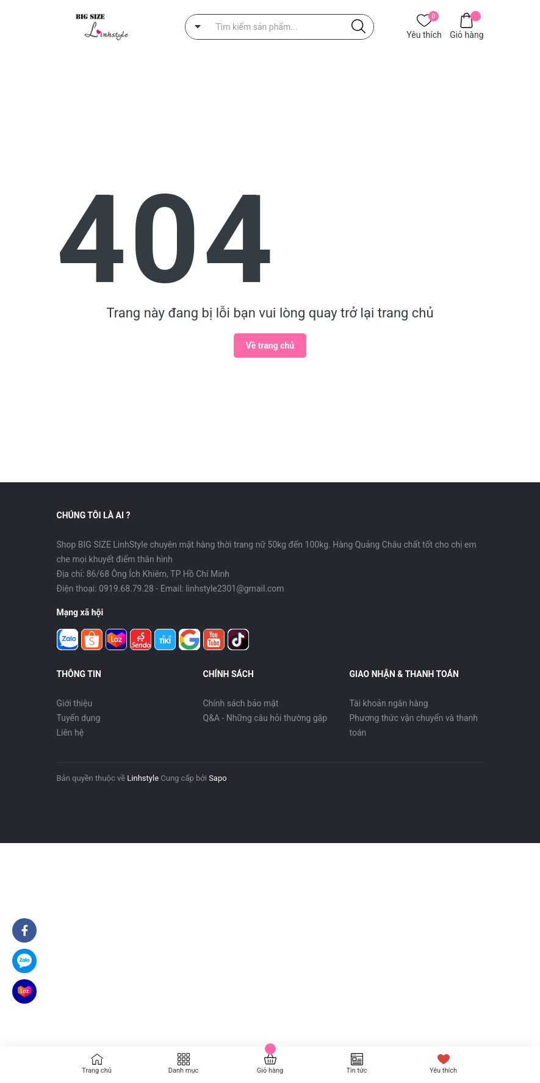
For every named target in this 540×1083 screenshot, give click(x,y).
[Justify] (358, 27)
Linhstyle (143, 778)
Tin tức (356, 1070)
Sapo (218, 778)
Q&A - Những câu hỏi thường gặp (265, 718)
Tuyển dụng (79, 718)
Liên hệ (70, 732)
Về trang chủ (270, 345)
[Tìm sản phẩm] (279, 27)
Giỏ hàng (466, 34)
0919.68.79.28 (126, 588)
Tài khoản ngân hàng (389, 703)
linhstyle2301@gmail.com (234, 588)
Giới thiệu (75, 703)
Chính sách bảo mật (241, 703)
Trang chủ (97, 1070)
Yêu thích (423, 34)
